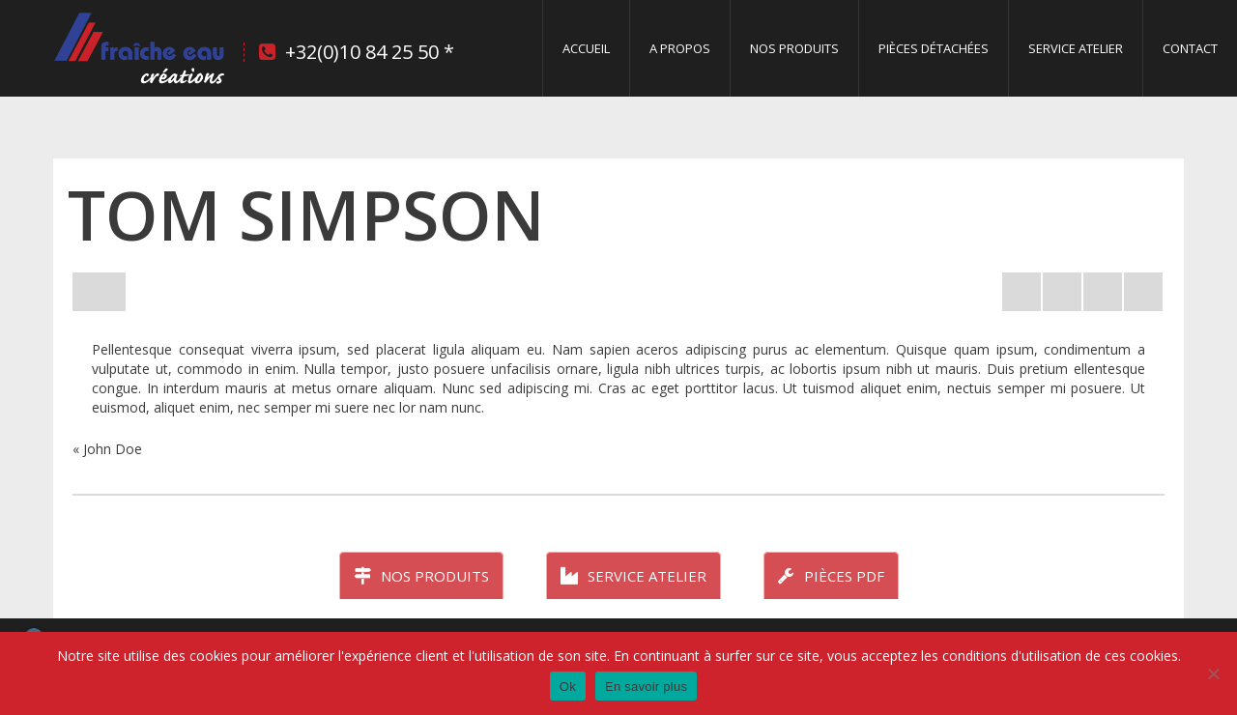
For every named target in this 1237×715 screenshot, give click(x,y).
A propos (679, 48)
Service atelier (633, 576)
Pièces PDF (831, 576)
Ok (568, 686)
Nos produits (794, 48)
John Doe (112, 449)
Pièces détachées (933, 48)
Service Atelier (1075, 48)
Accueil (586, 48)
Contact (1190, 48)
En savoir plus (646, 686)
